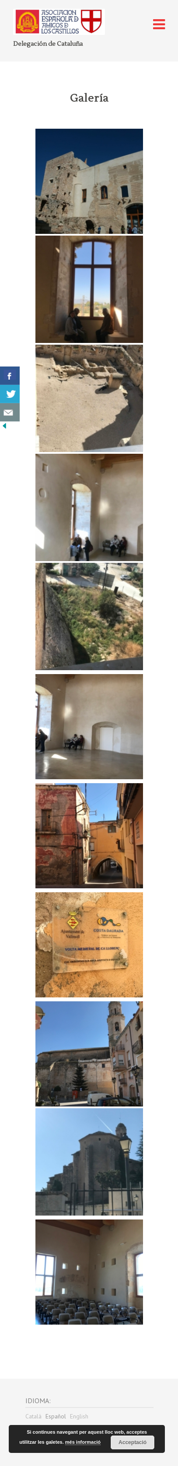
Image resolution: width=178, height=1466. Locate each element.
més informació (83, 1442)
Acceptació (133, 1442)
